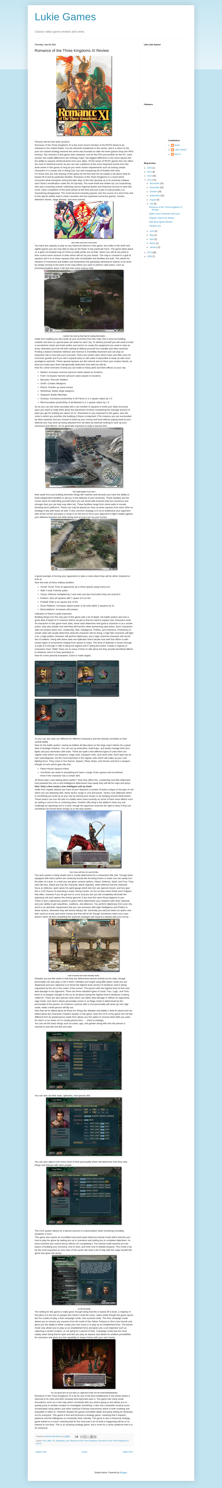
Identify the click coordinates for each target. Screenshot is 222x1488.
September (155, 195)
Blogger (123, 1472)
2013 (149, 172)
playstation (60, 1441)
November (155, 187)
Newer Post (41, 1452)
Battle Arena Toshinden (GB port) (164, 214)
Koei (44, 1441)
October (154, 191)
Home (84, 1452)
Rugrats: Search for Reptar (161, 218)
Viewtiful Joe (155, 226)
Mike (49, 1441)
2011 (149, 180)
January (154, 247)
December (155, 183)
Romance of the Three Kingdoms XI (114, 1441)
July (152, 204)
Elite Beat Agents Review (160, 222)
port (67, 1441)
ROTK (38, 1444)
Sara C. (178, 154)
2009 (149, 256)
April (152, 239)
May (152, 235)
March (153, 243)
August (153, 200)
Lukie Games (65, 17)
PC (53, 1441)
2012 (149, 176)
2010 (149, 252)
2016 (149, 168)
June (152, 231)
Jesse (177, 145)
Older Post (128, 1452)
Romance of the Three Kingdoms (84, 1441)
